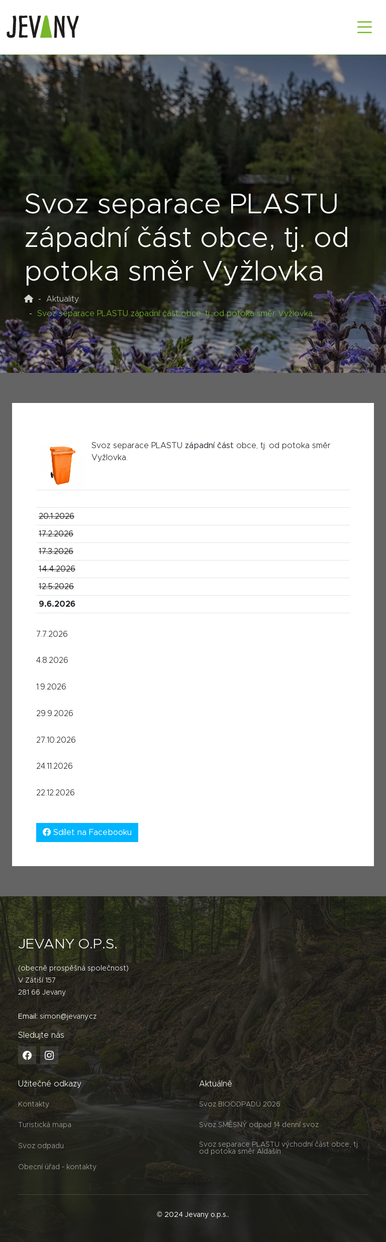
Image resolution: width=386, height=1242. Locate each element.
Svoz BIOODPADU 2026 (239, 1104)
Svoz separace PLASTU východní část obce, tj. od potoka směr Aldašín (279, 1148)
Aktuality (62, 299)
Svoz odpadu (41, 1146)
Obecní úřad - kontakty (57, 1167)
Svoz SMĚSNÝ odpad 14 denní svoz (259, 1125)
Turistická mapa (44, 1125)
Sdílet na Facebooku (87, 833)
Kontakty (33, 1104)
